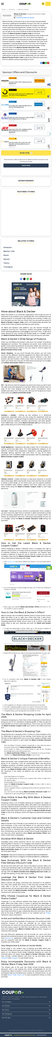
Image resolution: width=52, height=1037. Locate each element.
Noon (6, 255)
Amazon (7, 247)
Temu (6, 263)
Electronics (9, 938)
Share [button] (43, 77)
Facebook (4, 958)
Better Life (9, 251)
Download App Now (41, 1035)
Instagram (14, 958)
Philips (48, 913)
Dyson (6, 259)
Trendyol (8, 267)
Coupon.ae (11, 561)
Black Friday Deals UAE (16, 975)
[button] (15, 78)
